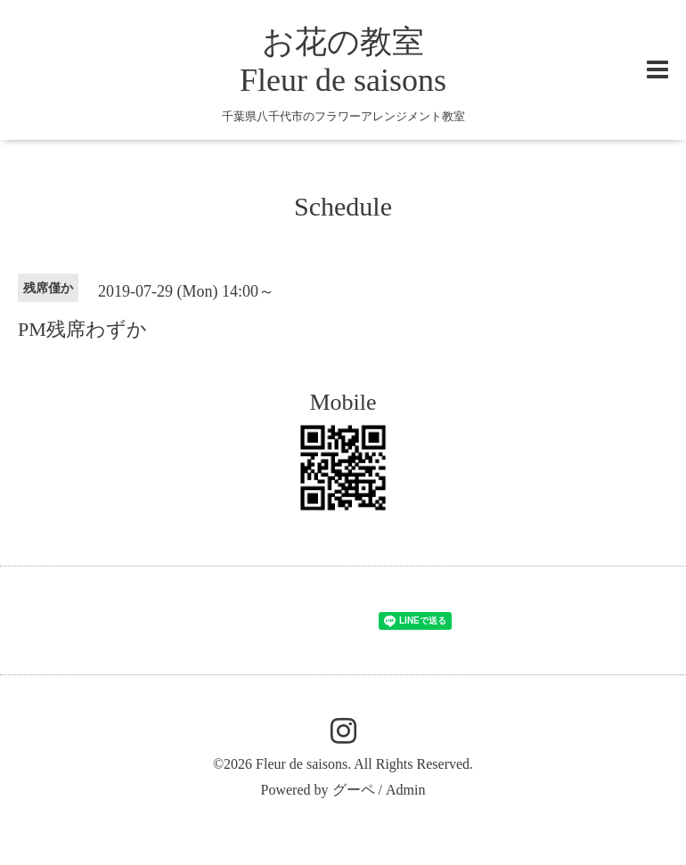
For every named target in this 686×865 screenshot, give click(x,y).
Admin (405, 789)
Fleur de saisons (301, 763)
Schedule (343, 206)
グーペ (353, 789)
